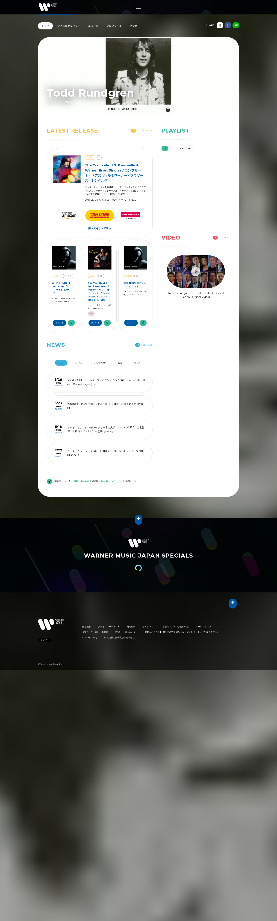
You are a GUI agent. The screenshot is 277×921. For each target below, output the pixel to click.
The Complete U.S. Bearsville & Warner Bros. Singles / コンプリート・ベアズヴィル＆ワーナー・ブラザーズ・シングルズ (114, 172)
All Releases (142, 130)
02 (173, 148)
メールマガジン (203, 626)
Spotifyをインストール (111, 481)
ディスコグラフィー (68, 25)
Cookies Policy (89, 637)
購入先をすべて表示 (99, 228)
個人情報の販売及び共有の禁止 (119, 637)
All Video (221, 237)
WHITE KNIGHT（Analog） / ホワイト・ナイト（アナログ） (63, 288)
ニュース (93, 25)
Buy (60, 323)
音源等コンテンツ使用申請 (176, 626)
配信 (120, 363)
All (61, 363)
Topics (78, 363)
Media (136, 363)
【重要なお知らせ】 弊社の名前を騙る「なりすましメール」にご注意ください (181, 632)
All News (143, 345)
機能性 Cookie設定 (83, 481)
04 (189, 148)
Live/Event (100, 363)
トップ (45, 25)
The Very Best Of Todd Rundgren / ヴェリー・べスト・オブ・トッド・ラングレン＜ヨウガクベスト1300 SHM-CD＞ (99, 291)
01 (165, 148)
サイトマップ (148, 626)
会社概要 (86, 626)
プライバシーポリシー (109, 626)
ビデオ (133, 25)
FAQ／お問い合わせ (125, 632)
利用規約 (131, 626)
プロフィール (114, 25)
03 (181, 148)
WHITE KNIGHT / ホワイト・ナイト (134, 285)
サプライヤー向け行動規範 (95, 632)
